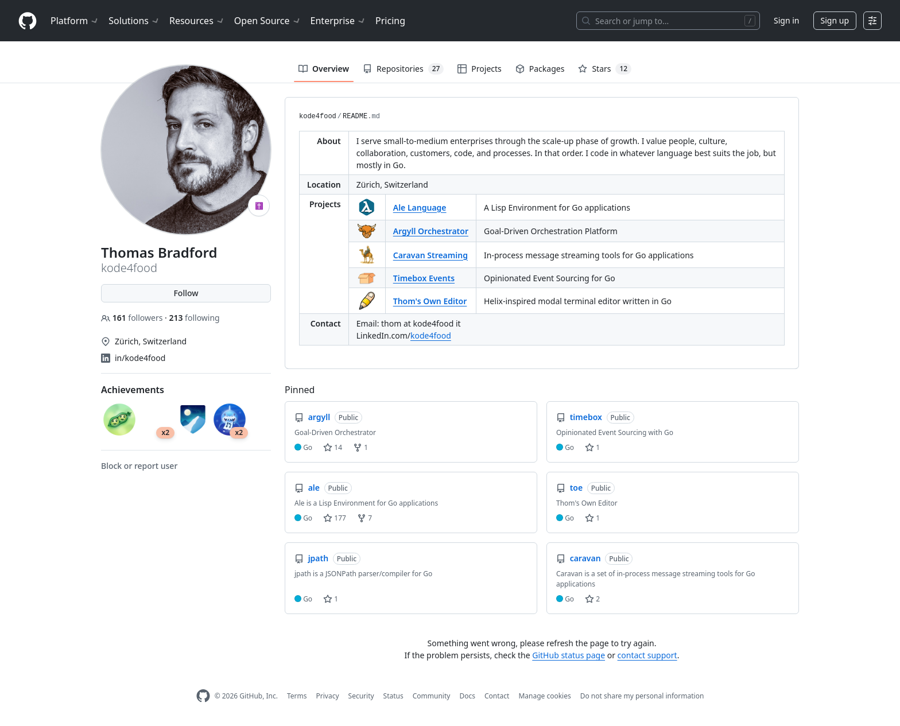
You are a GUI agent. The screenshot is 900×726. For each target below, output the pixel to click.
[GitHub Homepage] (203, 696)
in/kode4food (140, 357)
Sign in (786, 20)
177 (334, 518)
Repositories (403, 69)
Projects (479, 68)
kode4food (317, 116)
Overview (323, 68)
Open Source (267, 20)
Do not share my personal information (642, 696)
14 (332, 447)
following (194, 317)
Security (361, 696)
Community (432, 696)
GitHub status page (568, 655)
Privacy (327, 696)
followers (133, 317)
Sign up (835, 20)
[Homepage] (27, 20)
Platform (75, 20)
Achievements (132, 389)
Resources (197, 20)
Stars (604, 69)
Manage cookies (544, 696)
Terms (297, 696)
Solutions (134, 20)
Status (393, 696)
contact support (647, 655)
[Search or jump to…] (668, 20)
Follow (185, 293)
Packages (540, 68)
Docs (467, 696)
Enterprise (338, 20)
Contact (496, 696)
